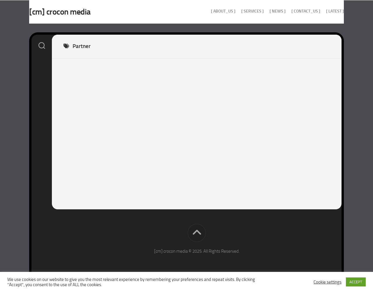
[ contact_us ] (294, 11)
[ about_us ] (211, 11)
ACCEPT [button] (355, 282)
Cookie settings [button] (328, 282)
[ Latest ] (323, 11)
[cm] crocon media (71, 12)
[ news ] (266, 11)
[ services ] (241, 11)
